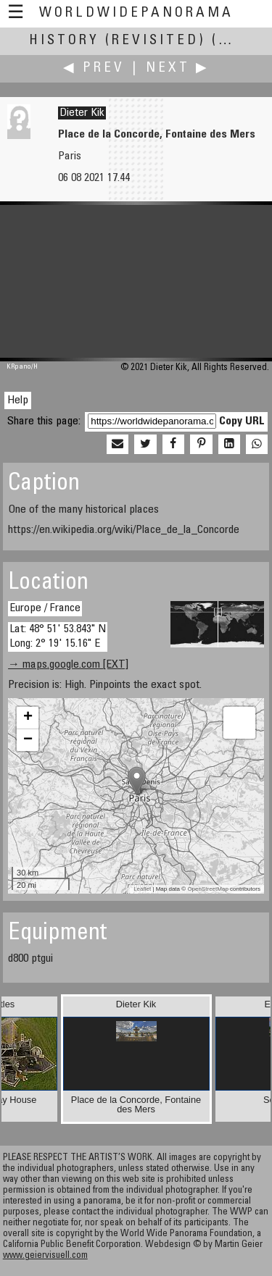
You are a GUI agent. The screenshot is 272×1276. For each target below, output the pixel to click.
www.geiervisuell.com (45, 1256)
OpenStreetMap (207, 889)
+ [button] (28, 718)
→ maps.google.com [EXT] (68, 665)
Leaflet (142, 889)
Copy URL (242, 421)
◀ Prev (94, 68)
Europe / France (45, 608)
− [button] (28, 740)
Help (17, 400)
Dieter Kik (81, 113)
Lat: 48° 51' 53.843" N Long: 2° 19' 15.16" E (57, 636)
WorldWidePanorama (136, 13)
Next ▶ (178, 68)
